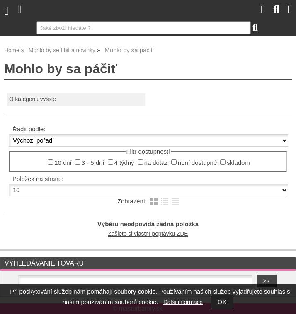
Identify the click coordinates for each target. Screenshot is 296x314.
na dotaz (156, 162)
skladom (238, 162)
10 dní (62, 162)
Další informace (183, 302)
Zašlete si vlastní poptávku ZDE (148, 234)
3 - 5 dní (93, 162)
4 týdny (124, 162)
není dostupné (197, 162)
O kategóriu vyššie (32, 99)
